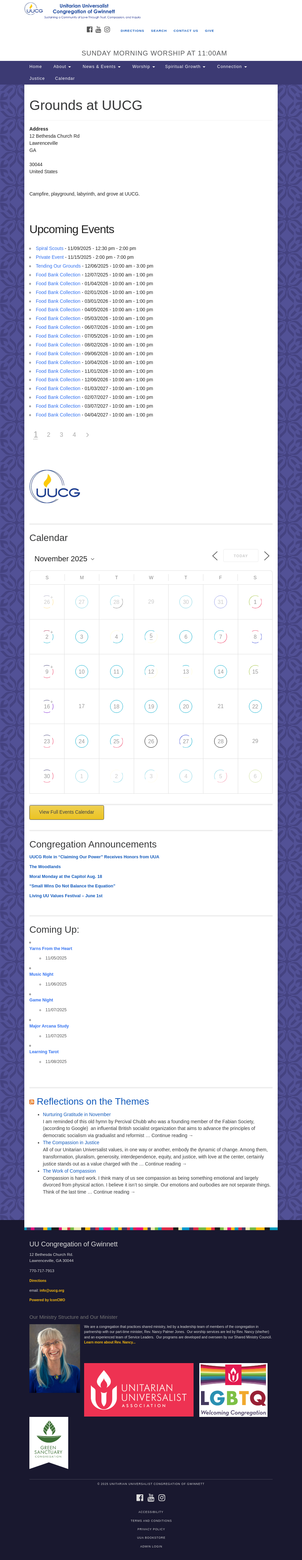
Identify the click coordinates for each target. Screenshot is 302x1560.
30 (186, 602)
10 (82, 672)
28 (117, 602)
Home (35, 66)
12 (151, 672)
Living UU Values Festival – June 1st (65, 896)
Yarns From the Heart (50, 948)
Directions (132, 30)
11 (117, 672)
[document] (151, 652)
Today (241, 556)
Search (159, 30)
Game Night (41, 1000)
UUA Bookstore (151, 1537)
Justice (37, 78)
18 (117, 706)
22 (255, 706)
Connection (231, 66)
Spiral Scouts (50, 248)
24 (82, 741)
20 (186, 706)
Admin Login (151, 1546)
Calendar (65, 78)
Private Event (50, 257)
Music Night (41, 974)
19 (151, 706)
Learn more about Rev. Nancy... (109, 1342)
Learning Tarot (44, 1051)
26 (47, 602)
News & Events (101, 66)
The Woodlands (45, 866)
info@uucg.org (52, 1290)
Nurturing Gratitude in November (77, 1114)
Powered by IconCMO (47, 1300)
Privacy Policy (151, 1529)
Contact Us (186, 30)
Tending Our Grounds (58, 266)
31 (221, 602)
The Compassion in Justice (71, 1142)
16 (47, 706)
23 (47, 741)
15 (255, 672)
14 (221, 672)
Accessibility (151, 1512)
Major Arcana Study (49, 1026)
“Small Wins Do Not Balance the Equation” (72, 886)
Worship (143, 66)
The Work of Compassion (69, 1171)
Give (209, 30)
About (61, 66)
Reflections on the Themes (93, 1101)
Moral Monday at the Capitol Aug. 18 (65, 876)
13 (186, 672)
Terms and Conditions (151, 1520)
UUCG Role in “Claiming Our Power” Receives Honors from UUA (94, 857)
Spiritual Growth (185, 66)
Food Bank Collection (58, 274)
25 (117, 741)
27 (82, 602)
